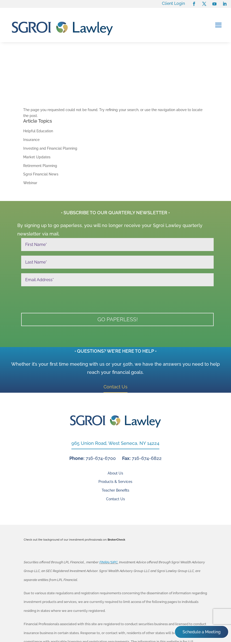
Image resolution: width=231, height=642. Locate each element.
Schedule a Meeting (202, 631)
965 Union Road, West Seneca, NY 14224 (115, 403)
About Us (115, 433)
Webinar (30, 142)
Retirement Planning (40, 125)
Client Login (173, 3)
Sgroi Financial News (40, 134)
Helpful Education (38, 91)
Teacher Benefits (115, 450)
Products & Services (115, 441)
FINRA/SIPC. (108, 522)
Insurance (31, 99)
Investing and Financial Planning (50, 108)
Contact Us (115, 346)
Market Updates (36, 117)
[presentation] (60, 260)
